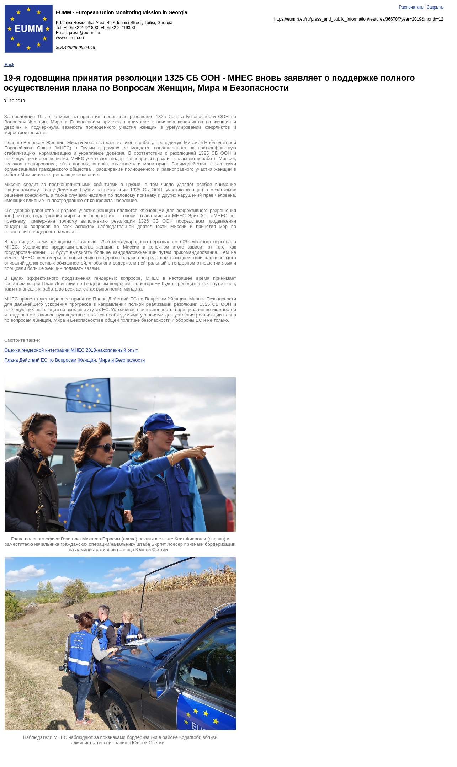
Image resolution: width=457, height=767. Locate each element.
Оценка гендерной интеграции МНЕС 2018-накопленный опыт (71, 350)
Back (9, 64)
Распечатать (411, 7)
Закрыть (435, 7)
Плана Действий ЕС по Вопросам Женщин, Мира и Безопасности (74, 360)
